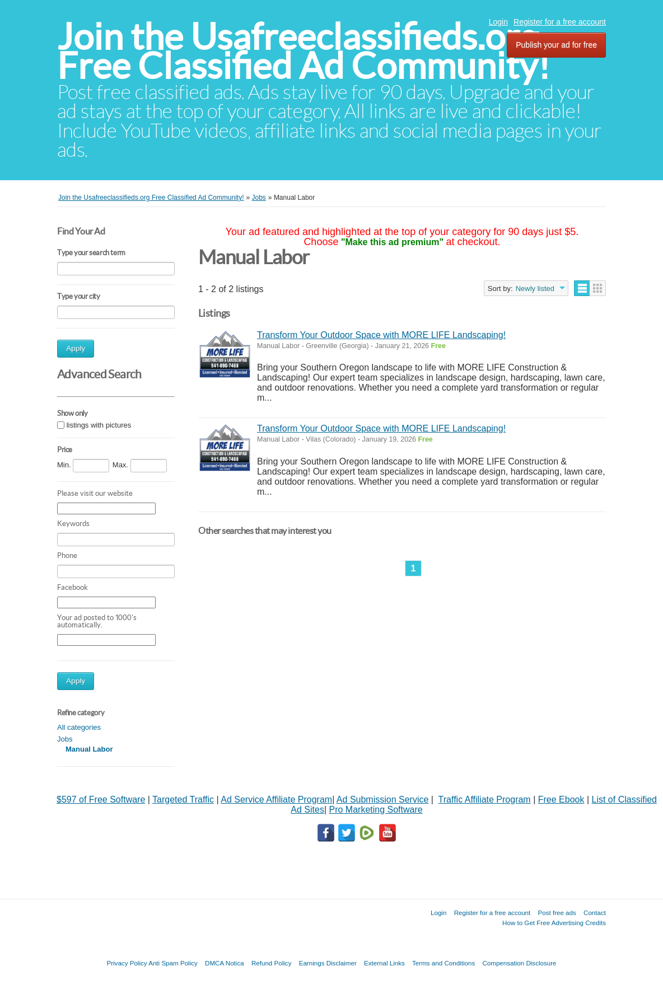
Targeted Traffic (183, 799)
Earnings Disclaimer (328, 963)
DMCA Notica (224, 963)
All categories (79, 727)
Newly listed (535, 288)
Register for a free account (559, 21)
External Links (384, 963)
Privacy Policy (126, 963)
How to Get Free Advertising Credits (554, 922)
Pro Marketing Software (376, 809)
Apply (75, 348)
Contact (594, 912)
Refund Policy (271, 963)
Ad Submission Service (383, 799)
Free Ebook (561, 799)
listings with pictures (99, 425)
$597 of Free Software (101, 799)
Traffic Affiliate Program (484, 799)
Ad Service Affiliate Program (276, 799)
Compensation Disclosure (519, 963)
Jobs (64, 739)
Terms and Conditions (443, 963)
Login (498, 21)
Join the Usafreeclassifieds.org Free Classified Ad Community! (303, 51)
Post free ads (557, 912)
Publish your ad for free (556, 44)
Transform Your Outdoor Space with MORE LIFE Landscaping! (381, 335)
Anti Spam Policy (173, 963)
